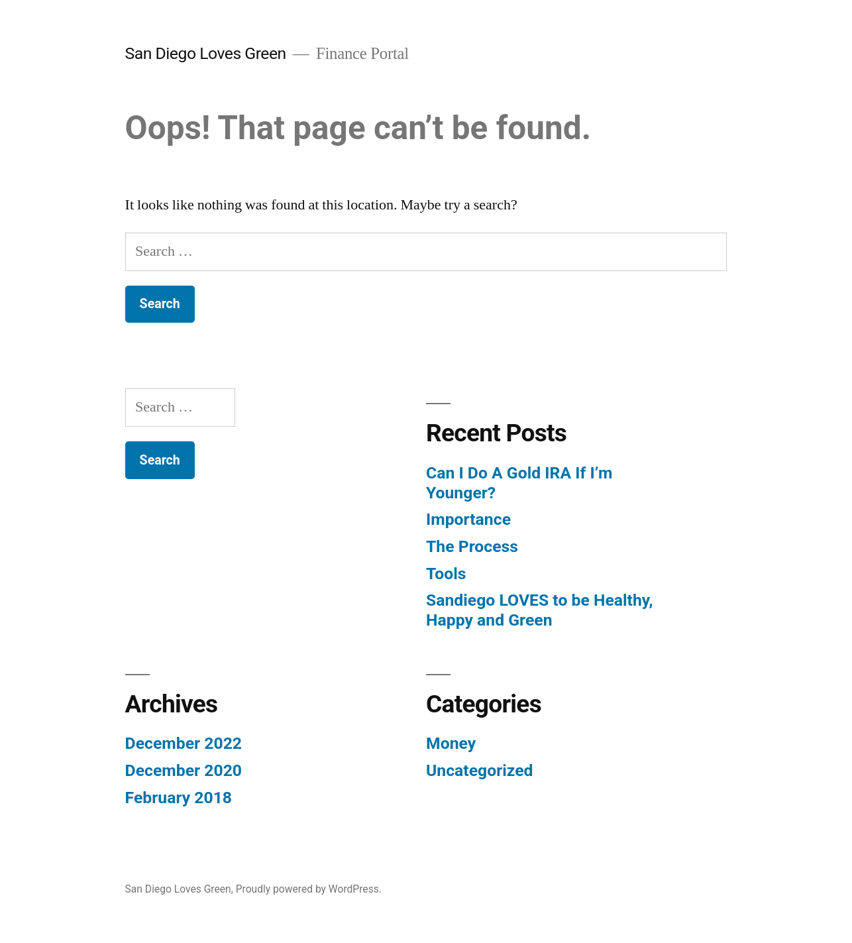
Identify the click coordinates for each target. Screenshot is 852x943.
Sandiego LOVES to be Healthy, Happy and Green (539, 610)
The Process (472, 546)
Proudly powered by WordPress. (309, 889)
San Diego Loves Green (205, 53)
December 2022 (183, 743)
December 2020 (183, 770)
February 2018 (178, 797)
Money (451, 743)
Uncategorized (479, 770)
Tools (446, 573)
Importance (468, 519)
